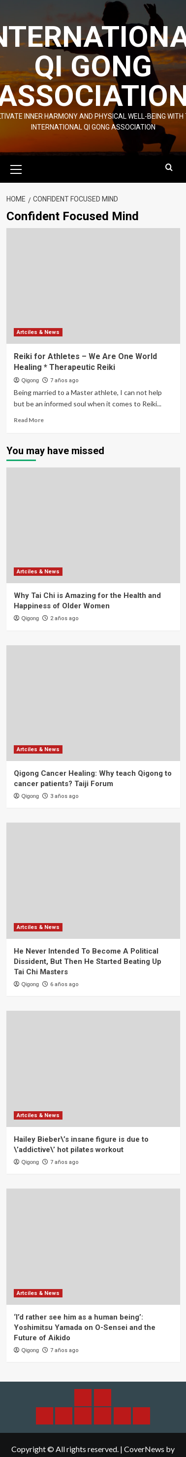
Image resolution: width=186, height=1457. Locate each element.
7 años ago (64, 380)
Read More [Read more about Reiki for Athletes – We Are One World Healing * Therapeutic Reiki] (29, 420)
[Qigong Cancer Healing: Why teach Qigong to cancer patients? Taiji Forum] (93, 703)
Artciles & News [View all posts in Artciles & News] (38, 332)
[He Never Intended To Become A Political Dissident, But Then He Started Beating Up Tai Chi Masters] (93, 880)
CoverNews (144, 1449)
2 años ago (64, 618)
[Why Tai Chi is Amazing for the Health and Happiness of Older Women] (93, 525)
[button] (16, 168)
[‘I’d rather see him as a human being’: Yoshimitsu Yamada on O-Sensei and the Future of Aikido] (93, 1246)
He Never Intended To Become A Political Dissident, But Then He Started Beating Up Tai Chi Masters (87, 961)
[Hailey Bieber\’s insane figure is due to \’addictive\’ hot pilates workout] (93, 1068)
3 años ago (64, 796)
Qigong (30, 380)
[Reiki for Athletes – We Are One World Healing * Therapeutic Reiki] (93, 286)
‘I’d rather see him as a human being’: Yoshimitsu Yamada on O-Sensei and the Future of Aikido (84, 1327)
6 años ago (64, 984)
